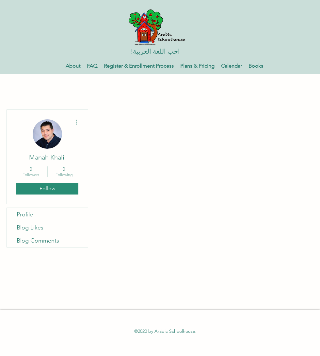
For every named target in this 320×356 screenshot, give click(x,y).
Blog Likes (30, 227)
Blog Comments (38, 240)
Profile (25, 214)
